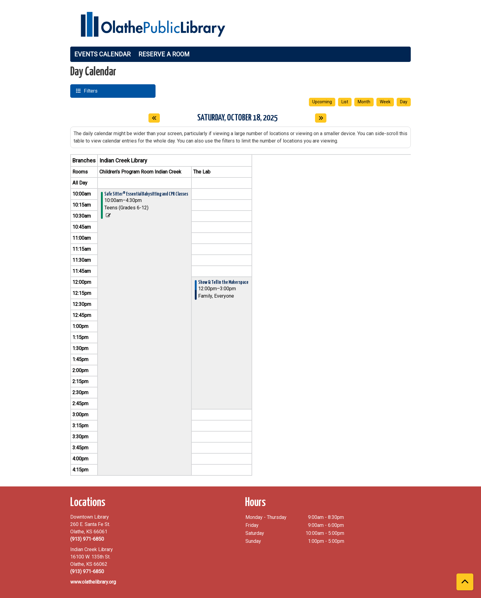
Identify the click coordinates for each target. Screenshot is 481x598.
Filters (90, 90)
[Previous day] (154, 118)
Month (364, 101)
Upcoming (322, 101)
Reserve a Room (164, 54)
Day (403, 101)
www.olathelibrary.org (93, 582)
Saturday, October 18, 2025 (237, 117)
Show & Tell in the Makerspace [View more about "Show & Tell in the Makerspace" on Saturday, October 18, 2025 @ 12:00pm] (223, 282)
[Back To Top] (464, 581)
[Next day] (320, 118)
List (344, 101)
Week (385, 101)
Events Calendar (102, 54)
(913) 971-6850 (87, 539)
